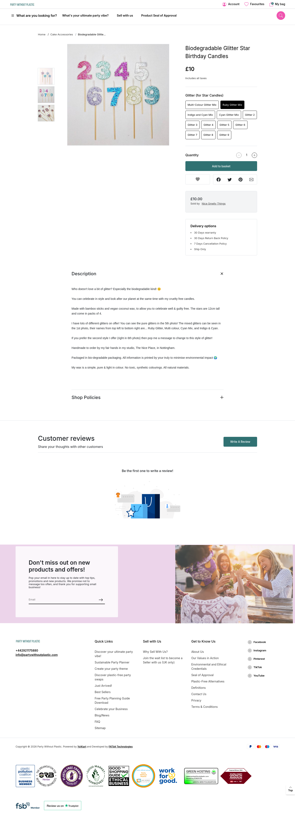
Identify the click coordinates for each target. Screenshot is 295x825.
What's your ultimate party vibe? (85, 15)
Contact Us (198, 694)
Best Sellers (103, 692)
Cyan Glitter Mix (229, 114)
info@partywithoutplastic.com (37, 654)
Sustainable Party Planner (112, 662)
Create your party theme (111, 668)
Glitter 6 (240, 124)
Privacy (196, 700)
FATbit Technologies (121, 746)
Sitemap (100, 728)
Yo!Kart (81, 746)
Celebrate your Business (111, 709)
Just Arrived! (103, 685)
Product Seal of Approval (159, 15)
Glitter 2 (250, 114)
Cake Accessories (61, 34)
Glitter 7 (192, 134)
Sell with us (125, 15)
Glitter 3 (192, 124)
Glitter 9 (224, 134)
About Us (197, 651)
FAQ (97, 721)
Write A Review (240, 441)
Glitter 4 (208, 124)
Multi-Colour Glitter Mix (202, 104)
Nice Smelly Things (214, 203)
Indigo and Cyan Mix (200, 114)
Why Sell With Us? (155, 651)
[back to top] (290, 789)
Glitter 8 (208, 134)
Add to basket (221, 166)
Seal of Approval (202, 675)
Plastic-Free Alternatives (208, 681)
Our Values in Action (205, 658)
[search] (281, 15)
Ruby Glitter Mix (232, 104)
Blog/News (102, 715)
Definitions (198, 687)
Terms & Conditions (204, 706)
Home (41, 34)
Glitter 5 (224, 124)
